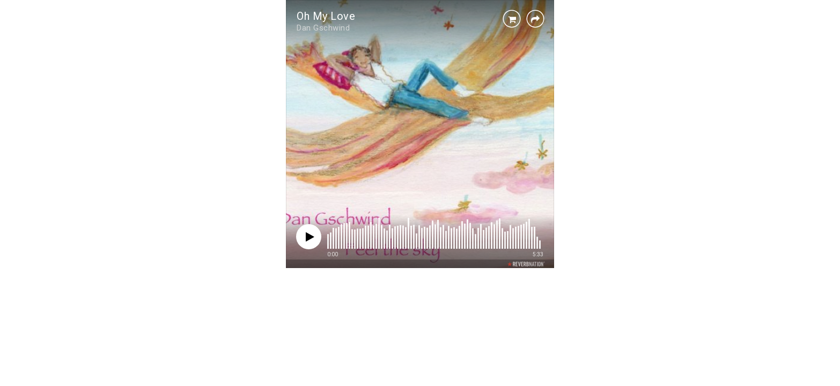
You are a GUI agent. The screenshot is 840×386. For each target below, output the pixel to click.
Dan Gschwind (323, 28)
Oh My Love (326, 16)
